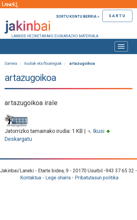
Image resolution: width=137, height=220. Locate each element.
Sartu (117, 15)
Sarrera (11, 63)
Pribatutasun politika (96, 178)
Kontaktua (30, 178)
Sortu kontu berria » (77, 16)
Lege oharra (58, 178)
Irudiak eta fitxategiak (43, 63)
